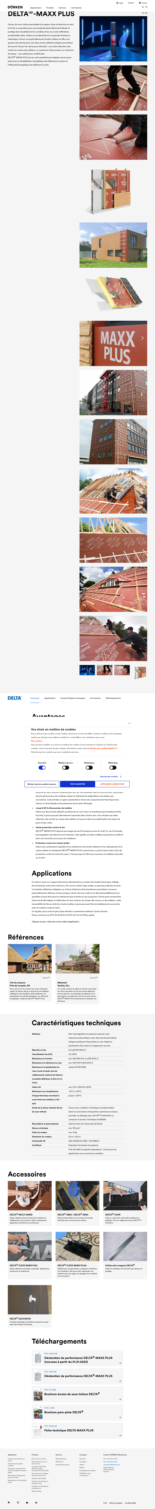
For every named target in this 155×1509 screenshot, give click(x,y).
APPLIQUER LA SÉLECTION (112, 784)
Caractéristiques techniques (72, 698)
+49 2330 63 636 (111, 1459)
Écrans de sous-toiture (39, 1459)
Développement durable (87, 1470)
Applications (49, 698)
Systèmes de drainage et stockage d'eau (40, 1482)
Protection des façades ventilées (15, 1465)
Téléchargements (113, 698)
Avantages (34, 698)
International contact (62, 1465)
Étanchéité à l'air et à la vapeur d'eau (39, 1463)
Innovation (82, 1462)
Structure (82, 1459)
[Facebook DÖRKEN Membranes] (9, 1502)
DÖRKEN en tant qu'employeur (85, 1474)
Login (119, 3)
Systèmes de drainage (39, 1478)
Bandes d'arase (36, 1491)
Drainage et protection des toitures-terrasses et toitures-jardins (17, 1470)
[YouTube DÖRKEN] (27, 1502)
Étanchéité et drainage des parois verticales (16, 1476)
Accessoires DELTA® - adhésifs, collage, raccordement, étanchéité (40, 1468)
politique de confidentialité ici (102, 748)
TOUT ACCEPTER (77, 784)
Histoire (82, 1467)
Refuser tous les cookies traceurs (41, 784)
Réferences (59, 1462)
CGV (105, 1503)
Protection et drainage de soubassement (40, 1487)
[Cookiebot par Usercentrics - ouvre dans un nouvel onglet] (120, 723)
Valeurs (81, 1465)
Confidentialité (130, 1503)
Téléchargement (61, 1459)
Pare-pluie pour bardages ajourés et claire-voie (40, 1474)
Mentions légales (115, 1503)
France (143, 3)
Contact (131, 3)
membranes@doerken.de (111, 1465)
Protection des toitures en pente (16, 1460)
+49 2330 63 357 (112, 1462)
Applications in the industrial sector (17, 1481)
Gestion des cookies (109, 776)
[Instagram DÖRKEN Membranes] (18, 1502)
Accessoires (95, 698)
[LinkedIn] (36, 1502)
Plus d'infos (36, 741)
